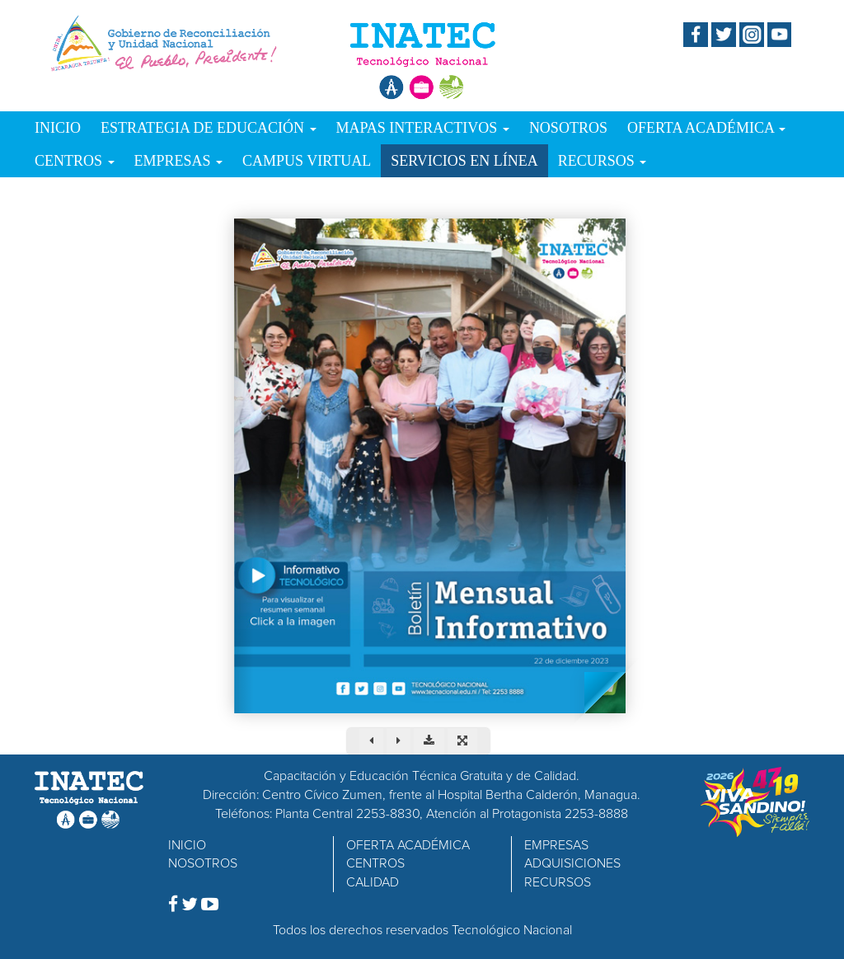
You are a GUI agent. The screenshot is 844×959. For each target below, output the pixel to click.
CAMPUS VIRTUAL (306, 161)
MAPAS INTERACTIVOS (422, 128)
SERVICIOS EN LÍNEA (464, 161)
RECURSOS (602, 161)
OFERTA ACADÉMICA (706, 128)
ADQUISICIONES (572, 863)
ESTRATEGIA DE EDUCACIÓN (208, 128)
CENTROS (75, 161)
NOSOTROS (568, 128)
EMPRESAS (178, 161)
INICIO (58, 128)
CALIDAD (372, 882)
